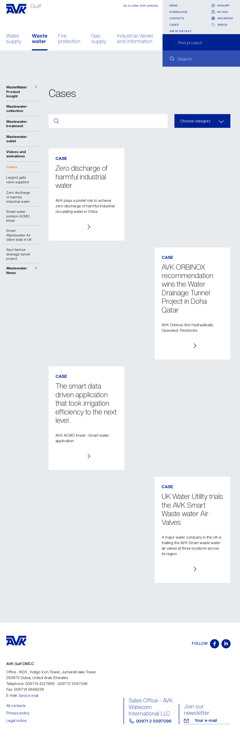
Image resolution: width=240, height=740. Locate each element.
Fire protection (69, 39)
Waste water (39, 39)
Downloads (178, 12)
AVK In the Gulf (180, 31)
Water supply (13, 39)
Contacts (176, 18)
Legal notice (16, 720)
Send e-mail (28, 695)
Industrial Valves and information (135, 39)
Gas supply (98, 39)
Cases (174, 25)
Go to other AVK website (140, 5)
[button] (23, 91)
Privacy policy (17, 713)
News (173, 5)
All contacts (16, 705)
